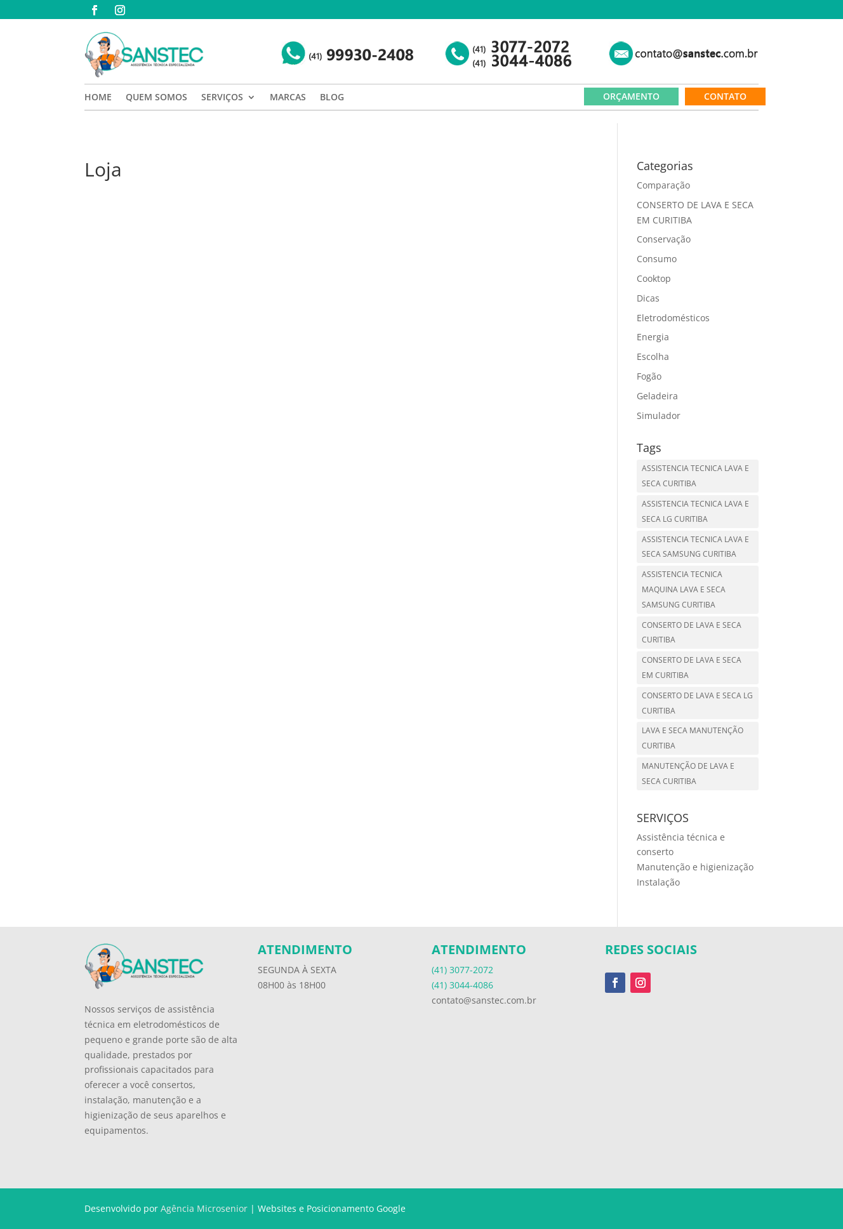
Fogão (649, 376)
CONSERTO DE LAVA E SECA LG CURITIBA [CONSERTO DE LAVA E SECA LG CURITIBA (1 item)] (697, 703)
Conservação (664, 239)
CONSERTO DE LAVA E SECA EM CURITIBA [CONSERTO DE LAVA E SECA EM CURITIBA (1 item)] (691, 667)
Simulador (658, 415)
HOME (98, 98)
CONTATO (725, 96)
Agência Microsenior (204, 1208)
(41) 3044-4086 (462, 985)
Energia (653, 337)
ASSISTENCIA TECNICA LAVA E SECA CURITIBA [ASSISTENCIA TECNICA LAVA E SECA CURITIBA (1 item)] (695, 476)
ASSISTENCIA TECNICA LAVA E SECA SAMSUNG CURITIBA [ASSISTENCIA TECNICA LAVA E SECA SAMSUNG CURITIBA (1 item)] (695, 547)
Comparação (663, 185)
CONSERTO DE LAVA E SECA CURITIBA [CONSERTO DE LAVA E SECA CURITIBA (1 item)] (691, 633)
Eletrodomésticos (673, 318)
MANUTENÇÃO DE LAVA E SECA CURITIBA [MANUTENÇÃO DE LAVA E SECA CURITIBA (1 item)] (688, 774)
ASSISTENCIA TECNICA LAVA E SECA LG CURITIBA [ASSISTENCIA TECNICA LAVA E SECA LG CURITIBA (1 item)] (695, 511)
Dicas (648, 298)
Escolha (653, 356)
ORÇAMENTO (631, 96)
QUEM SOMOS (156, 98)
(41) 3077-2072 (462, 970)
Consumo (657, 259)
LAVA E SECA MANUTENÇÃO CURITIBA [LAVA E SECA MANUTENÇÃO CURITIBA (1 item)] (692, 738)
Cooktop (654, 278)
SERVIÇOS (222, 98)
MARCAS (288, 98)
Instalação (658, 882)
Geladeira (657, 396)
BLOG (332, 98)
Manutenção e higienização (695, 867)
